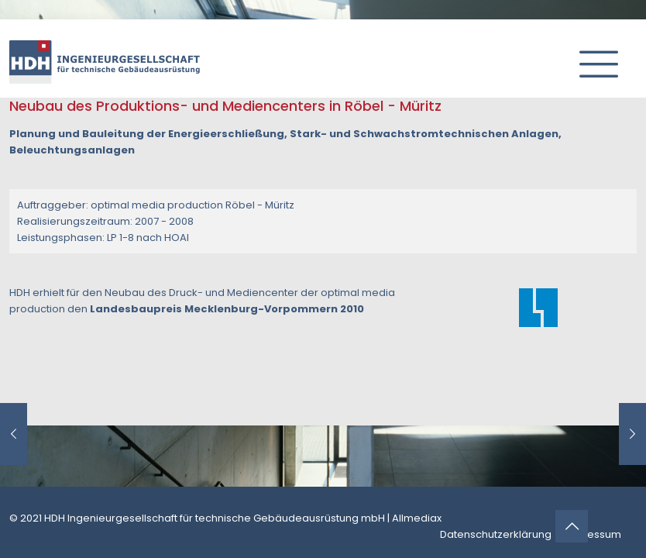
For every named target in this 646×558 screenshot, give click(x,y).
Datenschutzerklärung (496, 534)
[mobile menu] (592, 58)
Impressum (592, 534)
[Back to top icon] (571, 526)
